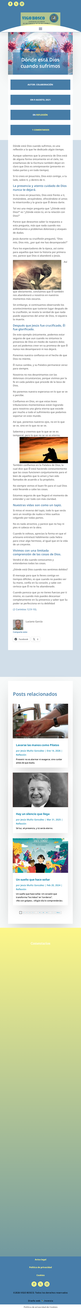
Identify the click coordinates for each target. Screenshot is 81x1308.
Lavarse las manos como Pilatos (37, 745)
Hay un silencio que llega (33, 814)
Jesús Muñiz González (32, 750)
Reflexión (42, 114)
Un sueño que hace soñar (33, 879)
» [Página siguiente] (53, 912)
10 (39, 912)
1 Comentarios (40, 129)
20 (43, 912)
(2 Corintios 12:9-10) (24, 609)
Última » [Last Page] (58, 912)
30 (46, 912)
